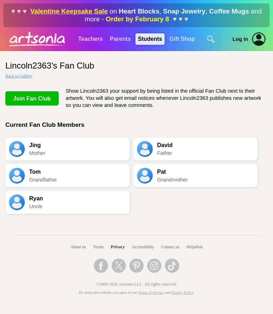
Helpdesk (195, 246)
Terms (98, 246)
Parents (120, 39)
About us (78, 246)
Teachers (90, 39)
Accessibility (143, 246)
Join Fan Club (32, 99)
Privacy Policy (182, 292)
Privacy (118, 246)
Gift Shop (182, 39)
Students (150, 39)
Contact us (170, 246)
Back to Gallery (18, 76)
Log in (240, 39)
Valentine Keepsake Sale (69, 11)
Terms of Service (151, 292)
